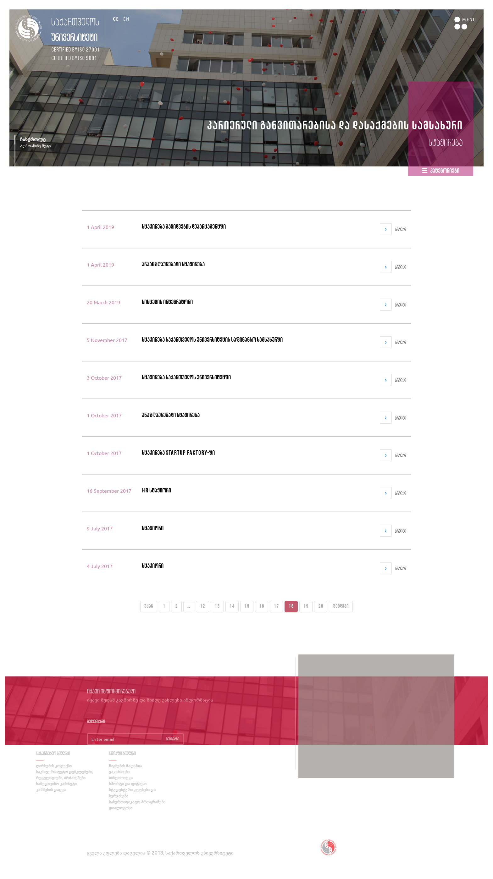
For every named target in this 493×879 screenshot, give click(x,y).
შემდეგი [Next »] (341, 606)
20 (320, 606)
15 (246, 606)
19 (305, 606)
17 (276, 606)
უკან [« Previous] (148, 606)
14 (232, 606)
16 (261, 606)
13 (217, 606)
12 (202, 606)
